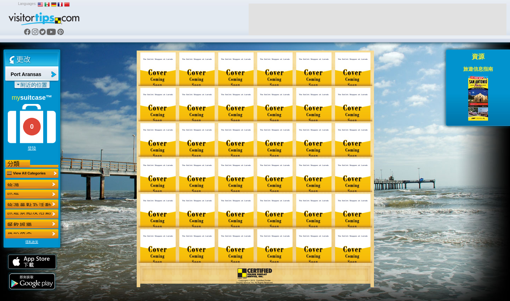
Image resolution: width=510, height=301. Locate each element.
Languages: (27, 4)
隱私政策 (32, 242)
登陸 (32, 148)
